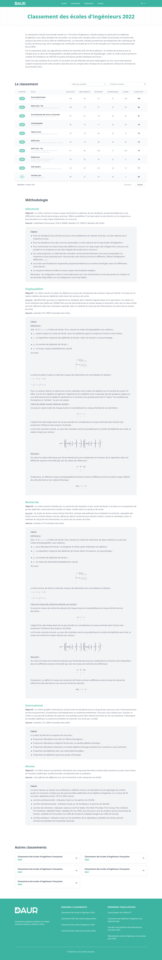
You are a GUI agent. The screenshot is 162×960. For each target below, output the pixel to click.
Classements (75, 3)
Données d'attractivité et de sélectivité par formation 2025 (125, 928)
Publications (88, 3)
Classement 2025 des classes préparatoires (78, 918)
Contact (100, 3)
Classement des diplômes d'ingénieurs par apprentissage (125, 919)
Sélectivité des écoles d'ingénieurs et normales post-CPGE (127, 937)
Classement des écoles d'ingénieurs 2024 (78, 924)
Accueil (63, 3)
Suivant (140, 185)
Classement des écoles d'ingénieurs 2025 (78, 912)
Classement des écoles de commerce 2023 (78, 931)
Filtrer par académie (89, 84)
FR (143, 3)
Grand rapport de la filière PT (119, 912)
